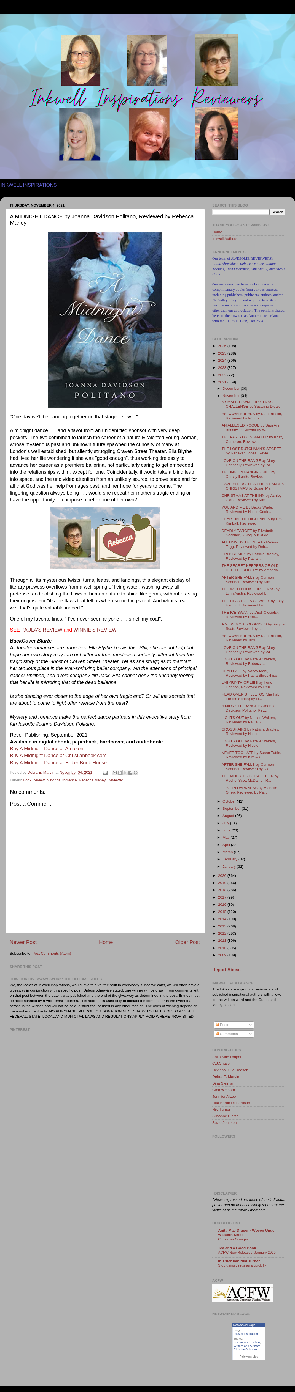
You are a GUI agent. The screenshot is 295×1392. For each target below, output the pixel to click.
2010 (222, 948)
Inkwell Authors (224, 239)
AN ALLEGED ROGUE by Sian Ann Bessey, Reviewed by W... (251, 427)
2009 (222, 955)
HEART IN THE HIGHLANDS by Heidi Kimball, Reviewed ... (253, 521)
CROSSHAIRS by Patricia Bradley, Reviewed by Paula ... (250, 556)
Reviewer (115, 780)
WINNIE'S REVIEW (94, 630)
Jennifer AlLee (224, 1096)
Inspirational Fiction (247, 1342)
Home (106, 942)
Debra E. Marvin (225, 1077)
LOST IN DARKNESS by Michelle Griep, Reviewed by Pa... (249, 790)
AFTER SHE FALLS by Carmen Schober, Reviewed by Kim (248, 579)
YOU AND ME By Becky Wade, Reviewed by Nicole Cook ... (247, 509)
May (226, 837)
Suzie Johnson (224, 1123)
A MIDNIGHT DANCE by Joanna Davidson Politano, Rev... (249, 708)
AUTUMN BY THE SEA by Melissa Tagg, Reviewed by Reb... (250, 544)
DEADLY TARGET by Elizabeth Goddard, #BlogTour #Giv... (247, 533)
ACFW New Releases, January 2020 (247, 1252)
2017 (222, 897)
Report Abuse (226, 969)
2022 (222, 375)
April (226, 845)
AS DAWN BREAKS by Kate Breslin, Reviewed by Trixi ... (252, 638)
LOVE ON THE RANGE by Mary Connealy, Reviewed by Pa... (248, 462)
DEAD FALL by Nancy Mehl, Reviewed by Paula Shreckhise (249, 673)
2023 (222, 368)
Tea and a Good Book (237, 1248)
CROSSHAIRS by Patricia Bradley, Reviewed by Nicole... (250, 731)
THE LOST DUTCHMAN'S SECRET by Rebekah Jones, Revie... (251, 451)
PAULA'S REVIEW (41, 630)
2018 (222, 890)
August (228, 816)
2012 (222, 933)
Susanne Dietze (225, 1116)
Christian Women (245, 1349)
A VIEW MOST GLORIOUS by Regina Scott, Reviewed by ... (253, 626)
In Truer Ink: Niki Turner (239, 1261)
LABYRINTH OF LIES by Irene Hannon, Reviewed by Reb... (247, 684)
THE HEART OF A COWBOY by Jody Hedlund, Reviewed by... (253, 603)
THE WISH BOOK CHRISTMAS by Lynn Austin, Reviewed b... (251, 591)
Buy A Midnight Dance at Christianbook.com (58, 755)
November (231, 396)
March (228, 852)
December (231, 388)
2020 (222, 876)
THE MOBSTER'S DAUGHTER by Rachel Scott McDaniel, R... (250, 778)
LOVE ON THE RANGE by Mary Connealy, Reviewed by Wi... (248, 650)
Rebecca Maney (92, 780)
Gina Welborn (223, 1090)
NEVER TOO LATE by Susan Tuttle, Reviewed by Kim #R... (251, 755)
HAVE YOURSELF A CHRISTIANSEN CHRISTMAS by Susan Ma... (253, 486)
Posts (222, 1025)
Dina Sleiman (223, 1083)
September (232, 808)
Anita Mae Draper (227, 1057)
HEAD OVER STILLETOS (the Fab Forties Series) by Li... (251, 696)
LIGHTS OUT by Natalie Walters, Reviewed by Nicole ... (249, 743)
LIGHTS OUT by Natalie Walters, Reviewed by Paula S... (249, 720)
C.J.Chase (221, 1063)
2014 (222, 919)
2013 (222, 926)
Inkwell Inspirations (246, 1333)
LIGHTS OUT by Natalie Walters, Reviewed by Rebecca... (249, 661)
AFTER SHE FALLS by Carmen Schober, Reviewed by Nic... (248, 766)
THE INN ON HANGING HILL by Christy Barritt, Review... (248, 474)
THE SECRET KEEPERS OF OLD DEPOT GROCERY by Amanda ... (252, 568)
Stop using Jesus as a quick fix (242, 1265)
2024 (222, 360)
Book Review (33, 780)
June (227, 830)
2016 (222, 904)
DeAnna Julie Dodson (230, 1070)
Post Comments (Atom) (52, 953)
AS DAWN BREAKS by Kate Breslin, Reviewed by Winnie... (252, 416)
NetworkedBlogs (244, 1325)
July (226, 823)
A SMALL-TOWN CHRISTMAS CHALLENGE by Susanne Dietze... (253, 404)
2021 (222, 382)
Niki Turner (221, 1109)
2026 (222, 346)
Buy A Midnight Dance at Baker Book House (58, 762)
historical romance (62, 780)
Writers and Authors (247, 1345)
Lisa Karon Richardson (231, 1103)
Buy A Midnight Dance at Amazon (46, 748)
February (230, 859)
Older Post (187, 942)
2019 (222, 883)
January (229, 866)
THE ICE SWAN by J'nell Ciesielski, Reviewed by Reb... (251, 614)
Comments (227, 1034)
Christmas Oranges (233, 1239)
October (229, 801)
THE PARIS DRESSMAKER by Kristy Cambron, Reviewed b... (252, 439)
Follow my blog (249, 1356)
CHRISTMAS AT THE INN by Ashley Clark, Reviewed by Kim (252, 497)
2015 (222, 912)
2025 (222, 353)
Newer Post (23, 942)
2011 (222, 940)
